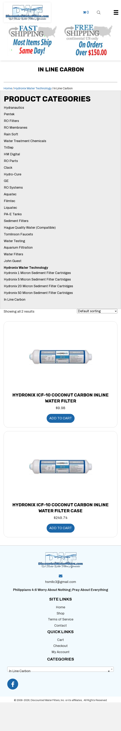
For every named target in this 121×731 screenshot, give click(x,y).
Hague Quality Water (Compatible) (30, 227)
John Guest (12, 261)
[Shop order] (97, 311)
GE (6, 181)
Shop (60, 613)
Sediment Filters (16, 221)
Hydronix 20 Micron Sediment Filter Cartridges (38, 286)
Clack (8, 167)
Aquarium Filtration (18, 247)
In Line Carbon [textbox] (59, 671)
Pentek (9, 114)
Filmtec (9, 201)
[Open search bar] (99, 12)
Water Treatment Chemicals (25, 141)
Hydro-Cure (12, 174)
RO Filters (11, 121)
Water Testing (14, 241)
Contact (60, 625)
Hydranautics (14, 107)
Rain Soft (11, 134)
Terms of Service (60, 619)
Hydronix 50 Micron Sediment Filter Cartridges (38, 293)
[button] (12, 684)
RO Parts (11, 161)
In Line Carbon (14, 299)
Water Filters (13, 254)
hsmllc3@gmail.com (60, 582)
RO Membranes (15, 127)
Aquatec (10, 194)
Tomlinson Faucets (18, 234)
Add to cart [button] (60, 418)
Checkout (60, 646)
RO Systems (13, 187)
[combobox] (60, 669)
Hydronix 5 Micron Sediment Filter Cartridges (37, 279)
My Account (60, 652)
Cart (60, 640)
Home (8, 88)
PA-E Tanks (13, 214)
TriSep (8, 147)
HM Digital (12, 154)
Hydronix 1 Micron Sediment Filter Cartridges (37, 273)
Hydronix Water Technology (33, 88)
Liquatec (10, 207)
